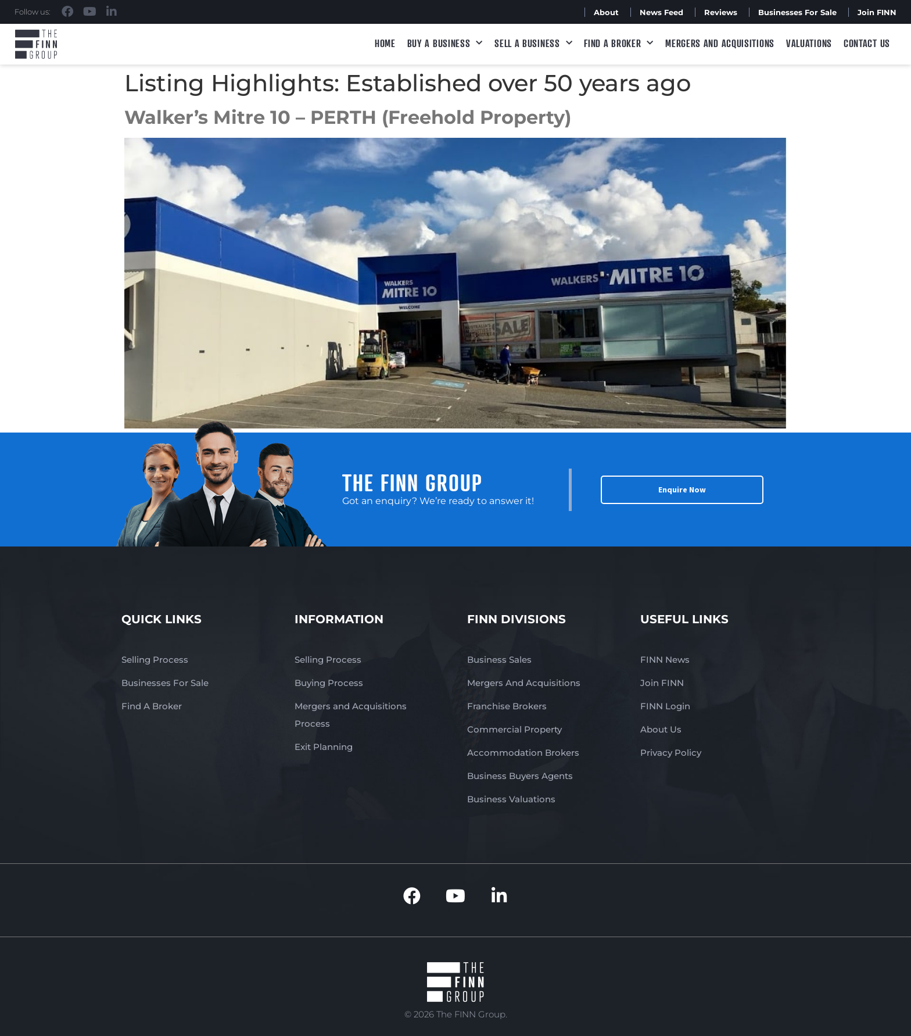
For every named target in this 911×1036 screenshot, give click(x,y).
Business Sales (499, 659)
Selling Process (154, 659)
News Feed (661, 12)
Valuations (809, 43)
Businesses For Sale (797, 12)
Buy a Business (445, 43)
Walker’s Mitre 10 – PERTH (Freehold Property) (347, 117)
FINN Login (665, 706)
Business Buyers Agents (520, 775)
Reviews (720, 12)
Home (385, 43)
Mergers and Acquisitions (719, 43)
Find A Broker (619, 43)
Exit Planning (324, 746)
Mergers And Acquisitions (523, 682)
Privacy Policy (670, 752)
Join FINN (877, 12)
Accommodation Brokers (523, 752)
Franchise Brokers (507, 706)
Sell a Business (533, 43)
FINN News (665, 659)
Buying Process (329, 682)
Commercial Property (514, 729)
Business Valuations (511, 799)
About (606, 12)
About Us (661, 729)
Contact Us (867, 43)
